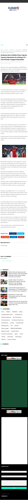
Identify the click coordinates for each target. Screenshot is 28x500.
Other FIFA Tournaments (7, 334)
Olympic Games (15, 331)
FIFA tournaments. (5, 320)
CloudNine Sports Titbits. (7, 314)
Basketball (14, 312)
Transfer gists (18, 336)
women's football (11, 339)
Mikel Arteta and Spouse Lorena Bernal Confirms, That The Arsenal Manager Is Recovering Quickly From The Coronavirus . (17, 274)
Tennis (21, 334)
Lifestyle (16, 325)
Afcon (6, 49)
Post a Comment (6, 261)
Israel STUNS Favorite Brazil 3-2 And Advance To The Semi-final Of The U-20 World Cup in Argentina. (17, 289)
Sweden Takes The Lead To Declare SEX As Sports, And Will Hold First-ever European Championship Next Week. (16, 282)
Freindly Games (5, 325)
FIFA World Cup (4, 323)
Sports (16, 334)
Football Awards (19, 323)
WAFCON (3, 339)
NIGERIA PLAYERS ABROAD (16, 328)
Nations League (5, 328)
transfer (3, 336)
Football (11, 49)
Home (2, 45)
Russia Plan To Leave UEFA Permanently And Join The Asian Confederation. (17, 296)
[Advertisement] (14, 27)
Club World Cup (18, 314)
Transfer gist (18, 49)
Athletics (8, 312)
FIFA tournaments (17, 317)
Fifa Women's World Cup (17, 320)
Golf (12, 325)
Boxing (20, 312)
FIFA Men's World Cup (6, 317)
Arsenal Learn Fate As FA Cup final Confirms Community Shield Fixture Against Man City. (17, 303)
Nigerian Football (5, 331)
